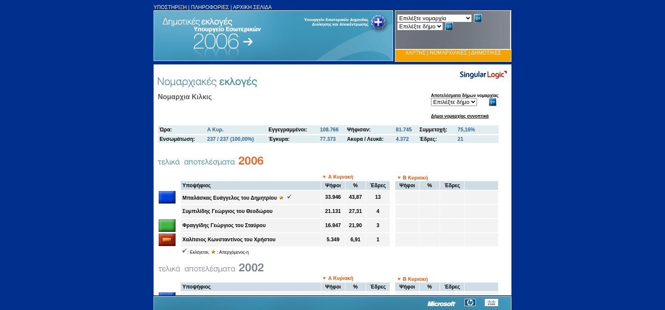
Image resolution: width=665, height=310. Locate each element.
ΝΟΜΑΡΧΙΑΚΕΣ (448, 53)
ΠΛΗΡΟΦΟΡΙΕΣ (210, 7)
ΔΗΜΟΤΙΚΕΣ (486, 53)
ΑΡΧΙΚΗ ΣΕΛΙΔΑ (252, 7)
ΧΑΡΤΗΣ (415, 53)
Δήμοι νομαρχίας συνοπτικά (460, 116)
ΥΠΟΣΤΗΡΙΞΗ (170, 7)
